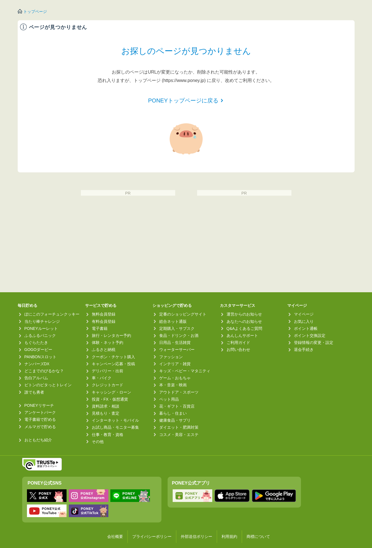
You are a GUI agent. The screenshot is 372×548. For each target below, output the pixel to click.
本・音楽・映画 (173, 385)
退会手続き (304, 349)
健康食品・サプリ (175, 420)
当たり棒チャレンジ (42, 321)
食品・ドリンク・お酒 (178, 335)
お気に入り (304, 321)
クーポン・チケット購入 (113, 357)
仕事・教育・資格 (107, 434)
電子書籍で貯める (40, 419)
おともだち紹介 (38, 440)
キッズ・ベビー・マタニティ (184, 371)
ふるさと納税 (103, 349)
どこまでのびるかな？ (44, 371)
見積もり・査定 (105, 413)
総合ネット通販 (173, 321)
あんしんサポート (242, 335)
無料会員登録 (103, 314)
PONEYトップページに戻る (183, 100)
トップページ (35, 11)
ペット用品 (169, 399)
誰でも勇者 (34, 392)
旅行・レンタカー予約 (111, 335)
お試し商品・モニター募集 (115, 427)
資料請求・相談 (105, 406)
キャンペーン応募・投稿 (113, 364)
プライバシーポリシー (152, 536)
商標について (258, 536)
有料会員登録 (103, 321)
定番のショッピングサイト (182, 314)
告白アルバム (36, 378)
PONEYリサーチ (39, 405)
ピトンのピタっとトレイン (48, 385)
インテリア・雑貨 (175, 364)
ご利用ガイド (238, 342)
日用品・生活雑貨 (175, 342)
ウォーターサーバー (177, 349)
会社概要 (115, 536)
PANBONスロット (40, 357)
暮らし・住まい (173, 413)
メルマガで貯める (40, 426)
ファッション (171, 357)
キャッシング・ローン (111, 392)
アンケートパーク (40, 412)
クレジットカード (107, 385)
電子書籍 (100, 328)
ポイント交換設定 (309, 335)
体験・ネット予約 (107, 342)
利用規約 (229, 536)
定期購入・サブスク (177, 328)
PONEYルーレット (41, 328)
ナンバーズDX (36, 364)
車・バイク (101, 378)
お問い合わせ (238, 349)
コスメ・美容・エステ (178, 434)
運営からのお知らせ (244, 314)
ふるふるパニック (40, 335)
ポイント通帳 (306, 328)
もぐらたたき (36, 342)
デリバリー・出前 (107, 371)
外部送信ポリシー (196, 536)
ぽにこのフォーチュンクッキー (51, 314)
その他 (98, 441)
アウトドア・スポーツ (178, 392)
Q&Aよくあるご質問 (245, 328)
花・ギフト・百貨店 (177, 406)
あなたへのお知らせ (244, 321)
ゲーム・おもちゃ (175, 378)
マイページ (304, 314)
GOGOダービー (38, 349)
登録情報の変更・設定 (313, 342)
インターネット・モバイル (115, 420)
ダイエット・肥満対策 (178, 427)
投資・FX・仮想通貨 (110, 399)
